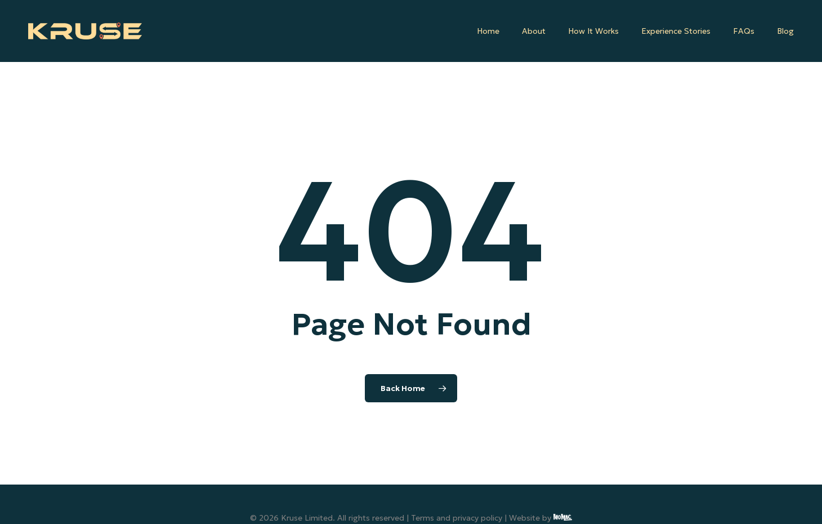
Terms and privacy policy (456, 518)
